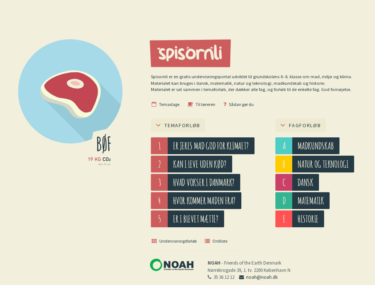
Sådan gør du (238, 104)
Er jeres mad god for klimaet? (211, 145)
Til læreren (201, 104)
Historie (308, 218)
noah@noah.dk (258, 277)
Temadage (165, 104)
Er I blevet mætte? (196, 218)
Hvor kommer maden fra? (204, 200)
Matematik (311, 200)
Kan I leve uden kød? (200, 163)
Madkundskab (316, 145)
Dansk (305, 182)
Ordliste (216, 240)
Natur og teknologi (323, 163)
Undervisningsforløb (174, 240)
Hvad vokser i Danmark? (204, 182)
